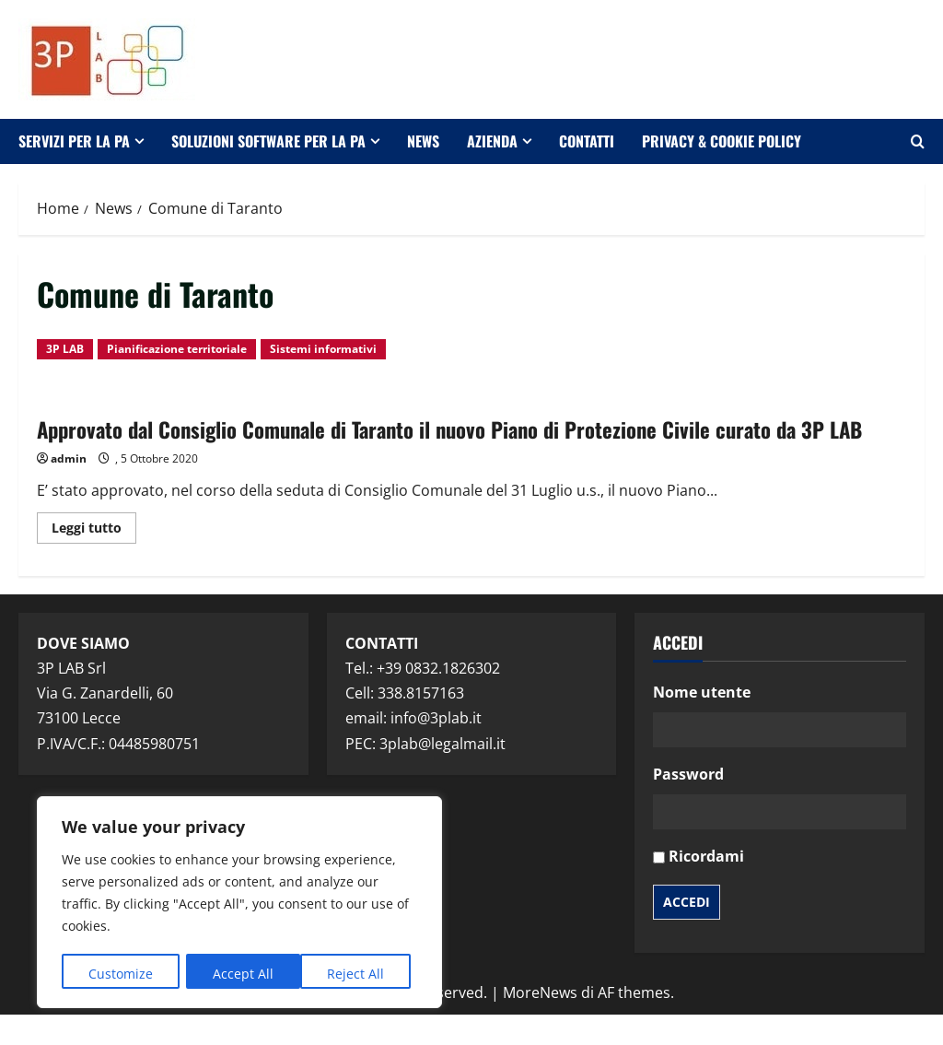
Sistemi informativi (323, 349)
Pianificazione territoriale (177, 349)
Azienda (492, 141)
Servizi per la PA (74, 141)
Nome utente (702, 722)
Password (688, 805)
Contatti (586, 141)
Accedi (686, 932)
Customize (120, 973)
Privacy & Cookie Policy (721, 141)
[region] (239, 903)
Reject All (241, 973)
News (423, 141)
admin (69, 490)
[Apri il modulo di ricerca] (918, 141)
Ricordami (706, 887)
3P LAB (65, 349)
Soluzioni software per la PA (268, 141)
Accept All (360, 973)
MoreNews (540, 1023)
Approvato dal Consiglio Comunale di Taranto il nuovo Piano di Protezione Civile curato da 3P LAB (453, 443)
